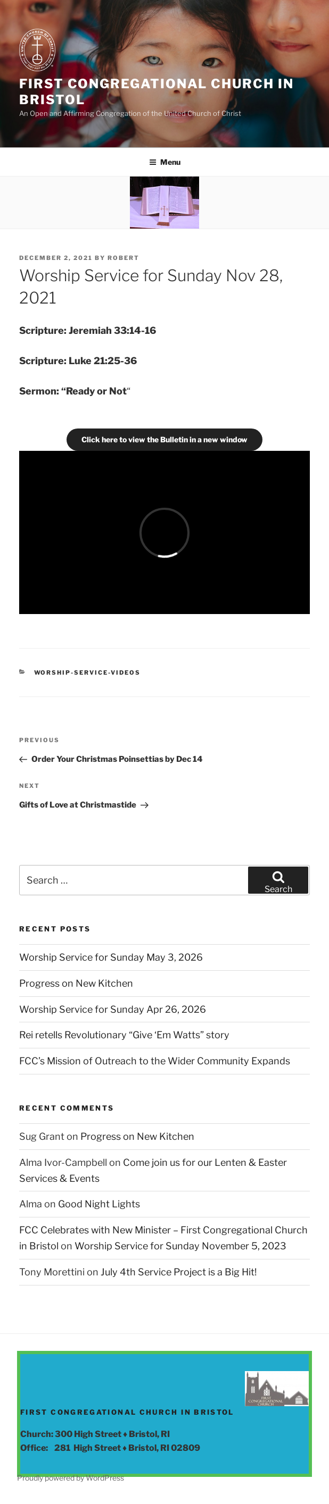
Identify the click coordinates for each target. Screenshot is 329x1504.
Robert (123, 258)
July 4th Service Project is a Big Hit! (179, 1272)
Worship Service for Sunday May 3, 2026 (111, 957)
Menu (164, 161)
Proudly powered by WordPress (70, 1477)
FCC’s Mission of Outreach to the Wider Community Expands (154, 1060)
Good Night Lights (99, 1203)
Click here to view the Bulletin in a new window (164, 439)
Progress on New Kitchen (76, 983)
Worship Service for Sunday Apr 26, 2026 (112, 1009)
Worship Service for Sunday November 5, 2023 (180, 1245)
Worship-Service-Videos (87, 672)
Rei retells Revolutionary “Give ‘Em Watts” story (124, 1034)
